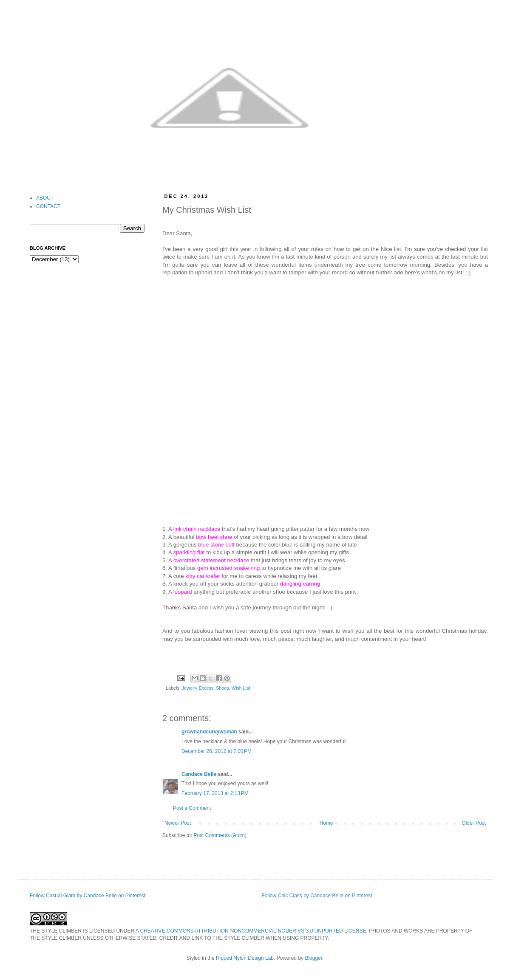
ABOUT (45, 198)
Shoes (222, 688)
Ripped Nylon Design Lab (245, 958)
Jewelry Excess (197, 688)
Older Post (474, 823)
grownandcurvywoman (209, 732)
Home (326, 823)
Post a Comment (192, 808)
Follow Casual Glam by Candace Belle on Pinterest (87, 896)
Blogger (313, 958)
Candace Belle (198, 774)
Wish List (241, 688)
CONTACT (48, 206)
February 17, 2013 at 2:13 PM (215, 793)
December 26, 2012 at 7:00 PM (216, 751)
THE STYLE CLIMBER (56, 931)
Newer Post (177, 823)
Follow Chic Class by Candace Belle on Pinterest (317, 896)
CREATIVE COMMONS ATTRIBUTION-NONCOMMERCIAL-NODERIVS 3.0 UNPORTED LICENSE (253, 931)
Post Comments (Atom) (219, 835)
